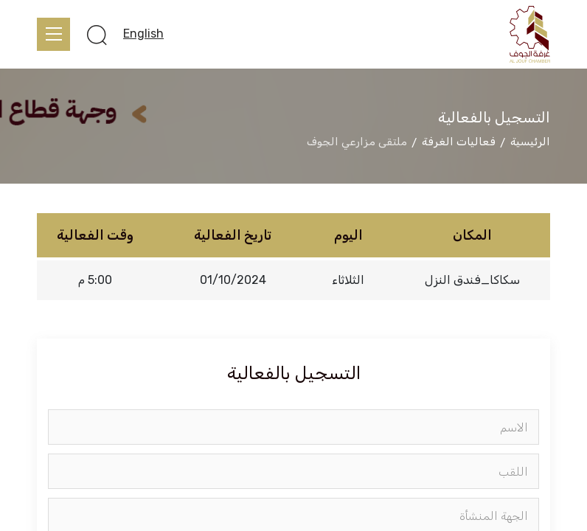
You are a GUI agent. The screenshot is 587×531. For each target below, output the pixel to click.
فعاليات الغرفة (459, 141)
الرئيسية (530, 141)
